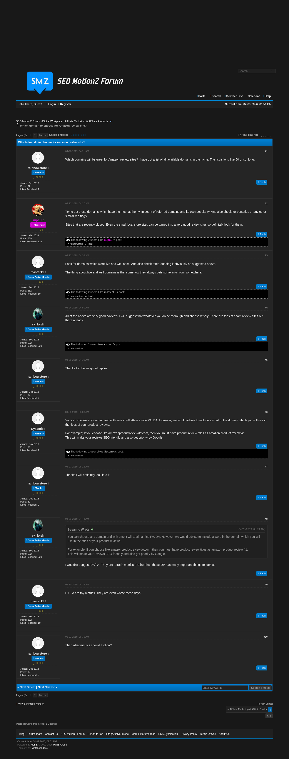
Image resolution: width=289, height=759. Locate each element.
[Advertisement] (144, 32)
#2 (266, 203)
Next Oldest (27, 687)
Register (64, 104)
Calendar (253, 96)
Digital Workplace (52, 121)
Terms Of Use (208, 734)
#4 (266, 307)
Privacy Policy (189, 734)
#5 (266, 360)
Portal (201, 96)
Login (51, 104)
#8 (266, 519)
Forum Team (34, 734)
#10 (265, 636)
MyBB (34, 744)
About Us (224, 734)
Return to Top (95, 734)
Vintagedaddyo (40, 748)
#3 (266, 255)
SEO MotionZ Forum (28, 121)
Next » (42, 135)
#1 (266, 151)
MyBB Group (60, 744)
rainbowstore (37, 168)
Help (267, 96)
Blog (22, 734)
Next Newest (46, 687)
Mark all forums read (143, 734)
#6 (266, 412)
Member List (233, 96)
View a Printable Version (31, 703)
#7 (266, 466)
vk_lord (88, 244)
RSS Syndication (168, 734)
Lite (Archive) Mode (117, 734)
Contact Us (51, 734)
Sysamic (37, 429)
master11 (37, 272)
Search (215, 96)
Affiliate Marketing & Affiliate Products (86, 121)
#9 (266, 584)
